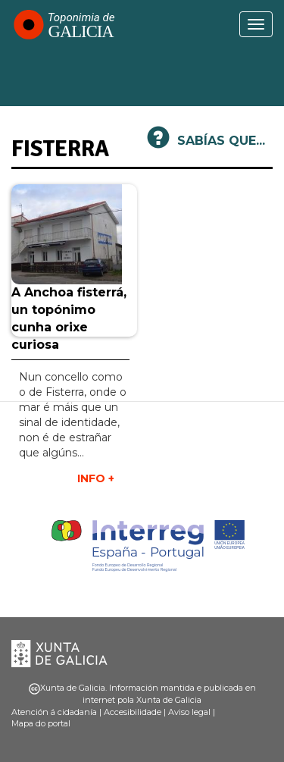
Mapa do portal (40, 723)
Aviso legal (189, 712)
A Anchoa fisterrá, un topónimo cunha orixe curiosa (68, 318)
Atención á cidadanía (54, 712)
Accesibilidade (132, 712)
